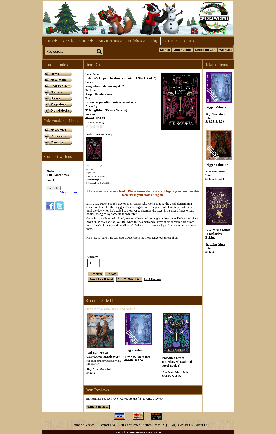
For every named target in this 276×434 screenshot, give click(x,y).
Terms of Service (83, 425)
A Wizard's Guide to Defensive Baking (217, 233)
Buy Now (92, 369)
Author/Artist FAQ (154, 425)
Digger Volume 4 (217, 165)
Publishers (136, 41)
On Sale (68, 41)
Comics (86, 41)
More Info (105, 369)
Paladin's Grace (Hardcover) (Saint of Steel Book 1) (177, 361)
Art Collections (110, 41)
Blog (154, 41)
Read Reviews (152, 279)
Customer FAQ (106, 425)
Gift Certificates (129, 425)
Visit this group (70, 192)
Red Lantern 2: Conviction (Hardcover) (103, 354)
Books (51, 41)
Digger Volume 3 (136, 350)
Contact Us (170, 41)
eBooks (189, 41)
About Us (201, 425)
